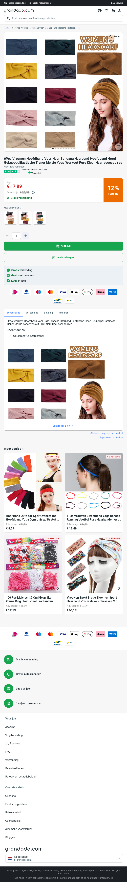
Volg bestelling (63, 735)
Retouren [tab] (63, 313)
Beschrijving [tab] (13, 313)
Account (63, 727)
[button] (64, 858)
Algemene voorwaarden (63, 829)
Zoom (115, 37)
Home (6, 28)
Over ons (63, 796)
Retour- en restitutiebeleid (63, 777)
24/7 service (117, 3)
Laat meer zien (63, 425)
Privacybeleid (63, 812)
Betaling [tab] (48, 313)
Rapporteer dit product (111, 437)
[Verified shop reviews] (63, 171)
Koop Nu (63, 246)
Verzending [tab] (32, 313)
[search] (67, 18)
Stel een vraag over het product (106, 433)
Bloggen (63, 837)
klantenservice (105, 878)
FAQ (63, 752)
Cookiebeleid (63, 821)
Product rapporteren (63, 804)
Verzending (63, 760)
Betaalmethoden (63, 768)
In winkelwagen (63, 257)
